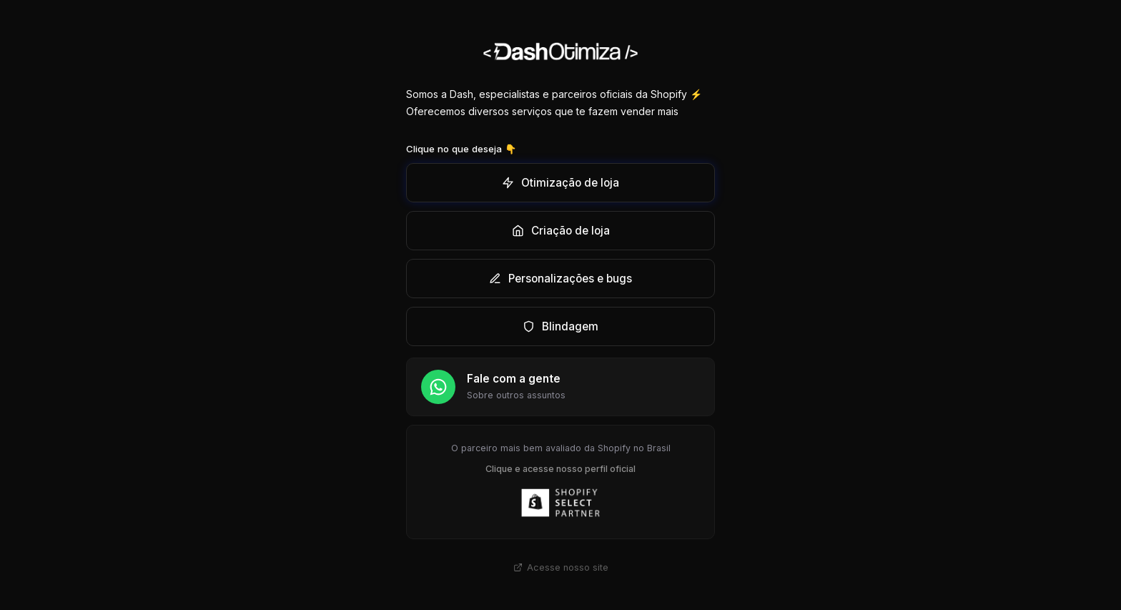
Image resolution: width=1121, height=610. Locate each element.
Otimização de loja (560, 183)
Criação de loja (561, 230)
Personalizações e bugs (560, 278)
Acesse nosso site (560, 567)
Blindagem (560, 326)
